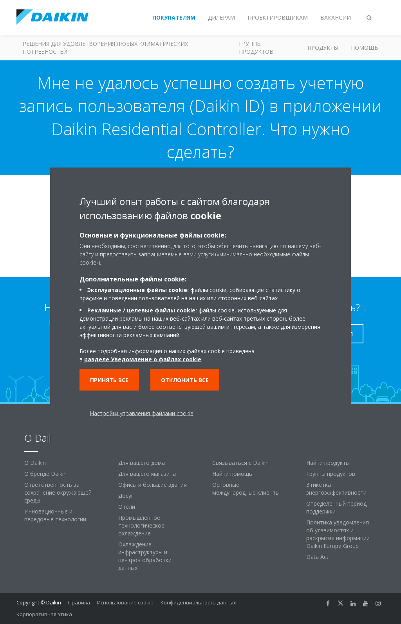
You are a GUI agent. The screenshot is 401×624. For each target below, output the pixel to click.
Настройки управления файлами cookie (141, 413)
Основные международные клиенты (246, 488)
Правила (79, 602)
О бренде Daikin (45, 473)
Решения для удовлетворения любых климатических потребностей (105, 47)
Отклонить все (185, 380)
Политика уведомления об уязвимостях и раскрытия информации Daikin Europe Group (338, 534)
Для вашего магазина (147, 473)
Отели (126, 506)
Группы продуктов (256, 47)
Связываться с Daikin (240, 462)
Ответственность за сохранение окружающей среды (58, 492)
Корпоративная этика (44, 614)
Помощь (364, 47)
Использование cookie (125, 602)
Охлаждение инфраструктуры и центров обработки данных (145, 556)
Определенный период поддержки (336, 507)
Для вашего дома (141, 462)
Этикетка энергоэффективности (336, 488)
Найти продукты (328, 462)
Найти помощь (232, 473)
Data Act (317, 557)
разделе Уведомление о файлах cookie (142, 359)
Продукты (322, 47)
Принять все (109, 380)
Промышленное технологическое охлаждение (141, 525)
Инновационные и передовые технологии (55, 515)
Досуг (126, 495)
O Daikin (35, 462)
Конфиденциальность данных (198, 602)
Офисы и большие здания (152, 484)
